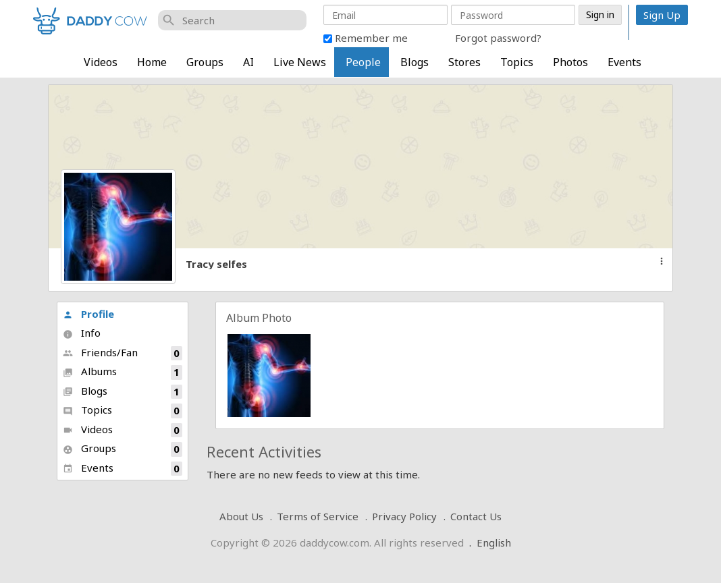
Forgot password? (498, 38)
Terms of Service (317, 516)
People (363, 62)
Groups (204, 62)
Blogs (414, 62)
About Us (241, 516)
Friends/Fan (122, 353)
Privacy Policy (404, 516)
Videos (100, 62)
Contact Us (476, 516)
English (494, 542)
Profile (88, 314)
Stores (464, 62)
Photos (570, 62)
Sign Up (661, 15)
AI (248, 62)
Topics (516, 62)
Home (152, 62)
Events (624, 62)
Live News (299, 62)
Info (82, 332)
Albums (122, 372)
